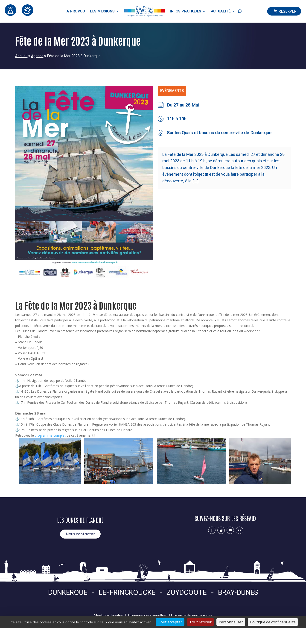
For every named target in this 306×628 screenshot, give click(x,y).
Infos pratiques (185, 11)
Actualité (221, 11)
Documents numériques (192, 615)
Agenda (37, 56)
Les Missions (102, 11)
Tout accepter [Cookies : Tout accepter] (170, 622)
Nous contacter (80, 534)
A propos (76, 11)
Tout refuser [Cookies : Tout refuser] (200, 622)
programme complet (50, 435)
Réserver (287, 11)
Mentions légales (108, 615)
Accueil (21, 56)
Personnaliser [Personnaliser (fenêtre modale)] (231, 622)
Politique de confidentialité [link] (273, 622)
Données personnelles (147, 615)
